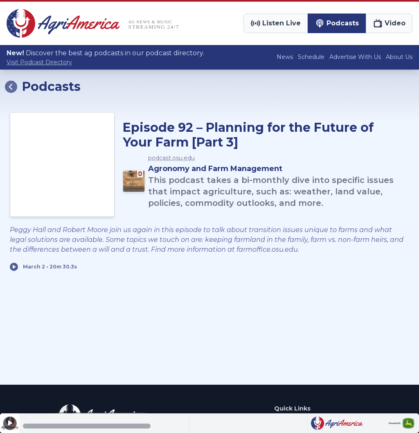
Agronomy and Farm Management (215, 168)
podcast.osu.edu (171, 158)
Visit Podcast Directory (39, 62)
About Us (399, 57)
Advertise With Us (355, 57)
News (285, 57)
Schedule (311, 57)
